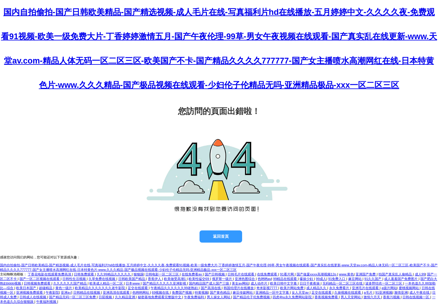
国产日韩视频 (215, 274)
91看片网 (287, 274)
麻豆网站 (355, 279)
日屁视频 (106, 297)
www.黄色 (346, 274)
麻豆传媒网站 (243, 292)
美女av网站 (240, 283)
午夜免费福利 (194, 297)
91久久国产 (373, 279)
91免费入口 (337, 279)
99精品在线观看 (285, 279)
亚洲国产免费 (366, 274)
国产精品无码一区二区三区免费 (73, 297)
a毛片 (368, 292)
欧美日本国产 (26, 288)
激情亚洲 (401, 292)
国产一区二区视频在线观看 (40, 279)
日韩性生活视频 (74, 279)
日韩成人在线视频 (33, 297)
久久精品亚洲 (125, 297)
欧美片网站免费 (292, 288)
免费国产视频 (182, 292)
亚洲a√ (66, 292)
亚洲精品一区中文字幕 (272, 292)
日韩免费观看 (84, 274)
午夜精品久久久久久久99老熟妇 (175, 288)
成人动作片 (259, 283)
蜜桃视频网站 (409, 288)
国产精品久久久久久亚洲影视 (165, 283)
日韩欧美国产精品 (132, 279)
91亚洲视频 (383, 292)
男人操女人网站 (219, 297)
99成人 (321, 279)
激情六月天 (372, 297)
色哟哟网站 (141, 292)
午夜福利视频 (46, 301)
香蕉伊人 (155, 279)
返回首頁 (221, 236)
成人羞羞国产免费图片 (401, 279)
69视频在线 (161, 292)
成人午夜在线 (419, 292)
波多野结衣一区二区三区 (384, 283)
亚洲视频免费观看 (30, 292)
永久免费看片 (339, 288)
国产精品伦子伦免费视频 (252, 297)
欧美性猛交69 (199, 279)
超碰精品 (46, 288)
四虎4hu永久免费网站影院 (293, 297)
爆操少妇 (307, 279)
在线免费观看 (267, 274)
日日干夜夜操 (310, 283)
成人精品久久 (316, 288)
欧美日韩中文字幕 (284, 283)
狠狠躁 (139, 274)
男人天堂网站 (351, 297)
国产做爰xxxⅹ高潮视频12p (317, 274)
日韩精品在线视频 (87, 292)
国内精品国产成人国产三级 (209, 283)
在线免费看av (192, 274)
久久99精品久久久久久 (114, 274)
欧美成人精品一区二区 (106, 283)
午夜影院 (52, 292)
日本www (133, 283)
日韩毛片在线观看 (241, 274)
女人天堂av (301, 292)
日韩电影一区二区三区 (162, 274)
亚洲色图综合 (245, 279)
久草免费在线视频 (102, 279)
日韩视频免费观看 (37, 283)
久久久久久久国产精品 (70, 283)
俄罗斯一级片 (222, 279)
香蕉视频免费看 (327, 297)
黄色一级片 (64, 288)
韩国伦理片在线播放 (239, 288)
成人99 (420, 274)
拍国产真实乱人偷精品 (395, 274)
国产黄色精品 (220, 292)
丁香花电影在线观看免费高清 (50, 274)
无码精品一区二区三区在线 (342, 283)
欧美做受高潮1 (175, 279)
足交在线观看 (138, 288)
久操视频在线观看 (348, 292)
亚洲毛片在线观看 (366, 288)
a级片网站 (389, 288)
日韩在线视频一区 (416, 297)
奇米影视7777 (267, 288)
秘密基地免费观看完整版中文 (160, 297)
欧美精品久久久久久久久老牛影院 (100, 288)
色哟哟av (264, 279)
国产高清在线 (211, 288)
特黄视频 (201, 292)
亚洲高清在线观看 (116, 292)
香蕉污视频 (392, 297)
